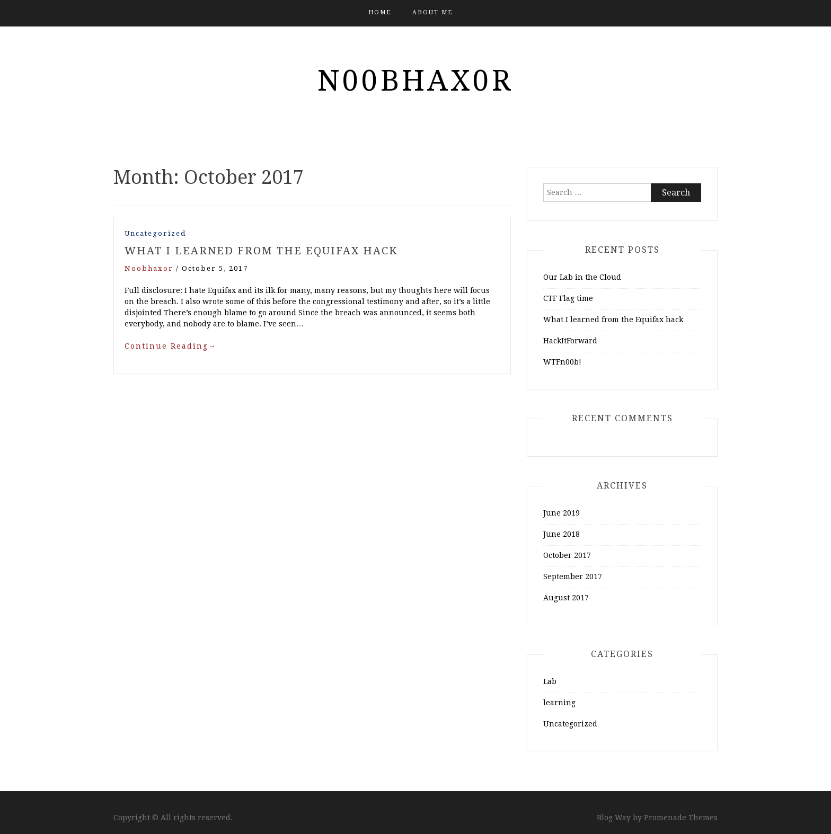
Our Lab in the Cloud (582, 277)
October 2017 (567, 555)
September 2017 (572, 576)
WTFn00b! (562, 362)
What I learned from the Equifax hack (261, 250)
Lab (549, 681)
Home (379, 12)
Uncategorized (155, 233)
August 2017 (566, 597)
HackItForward (570, 340)
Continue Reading (171, 346)
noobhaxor (149, 268)
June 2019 (561, 513)
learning (559, 702)
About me (432, 12)
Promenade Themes (681, 817)
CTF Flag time (568, 298)
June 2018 (561, 534)
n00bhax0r (415, 80)
